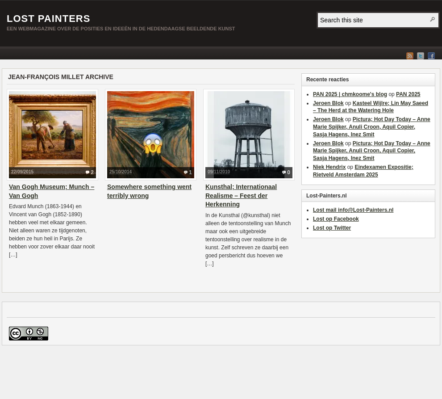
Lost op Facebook (336, 219)
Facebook (431, 55)
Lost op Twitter (332, 228)
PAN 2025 (408, 94)
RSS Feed (409, 55)
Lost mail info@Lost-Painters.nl (353, 210)
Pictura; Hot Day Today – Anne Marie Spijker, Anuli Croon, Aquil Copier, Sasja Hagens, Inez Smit (371, 127)
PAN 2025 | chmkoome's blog (350, 94)
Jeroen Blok (328, 103)
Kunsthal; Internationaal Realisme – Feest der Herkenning (241, 195)
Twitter (420, 55)
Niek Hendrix (329, 167)
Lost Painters (48, 18)
